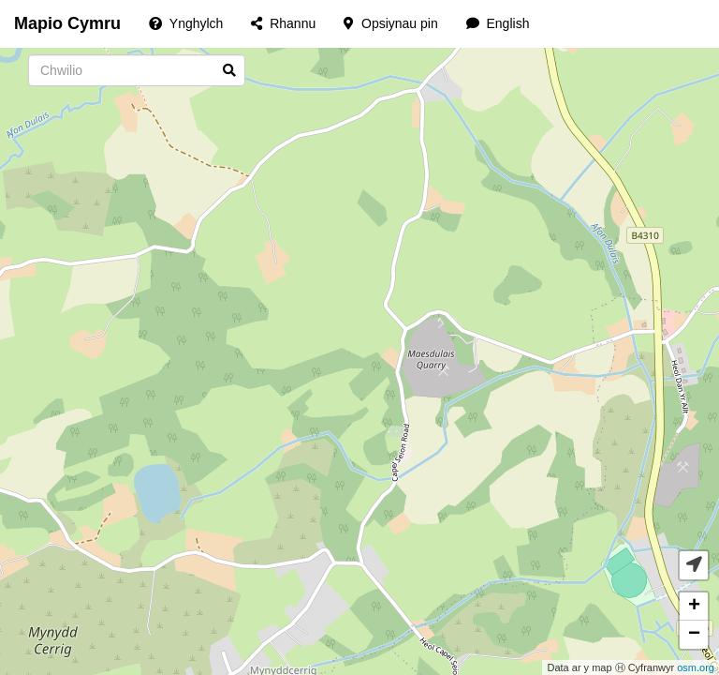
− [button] (694, 635)
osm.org (695, 667)
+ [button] (694, 606)
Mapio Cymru (67, 23)
